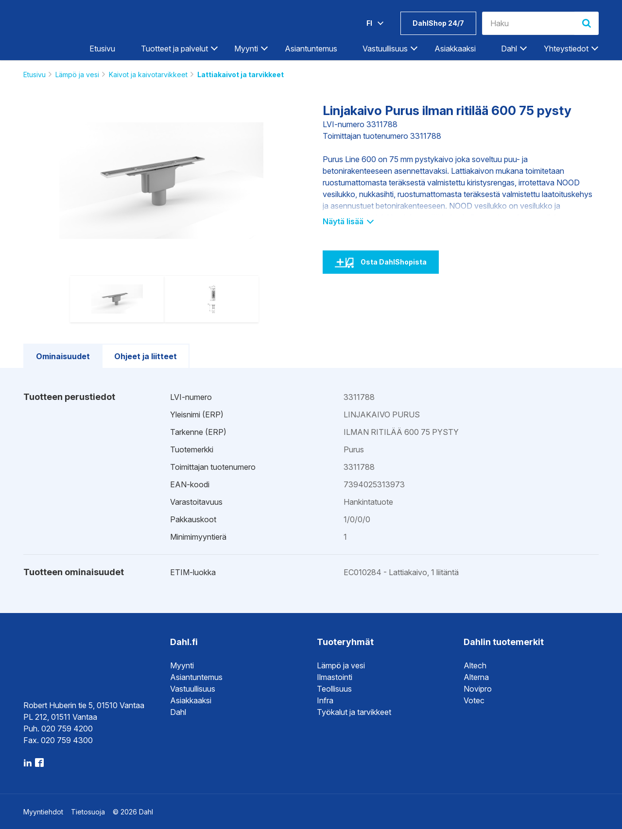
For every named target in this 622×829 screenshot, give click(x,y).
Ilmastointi (334, 677)
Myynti (246, 48)
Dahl (509, 48)
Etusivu (102, 48)
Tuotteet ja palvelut (174, 48)
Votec (474, 700)
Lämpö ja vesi (77, 74)
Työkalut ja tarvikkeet (354, 712)
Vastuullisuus (385, 48)
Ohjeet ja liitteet (145, 356)
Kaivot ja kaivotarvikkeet (148, 74)
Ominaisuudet (63, 356)
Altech (475, 665)
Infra (325, 700)
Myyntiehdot (43, 812)
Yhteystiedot (566, 48)
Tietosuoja (88, 812)
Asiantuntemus (311, 48)
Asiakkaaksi (455, 48)
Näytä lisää (348, 221)
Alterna (476, 677)
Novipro (478, 689)
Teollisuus (334, 689)
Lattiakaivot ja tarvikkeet (240, 74)
